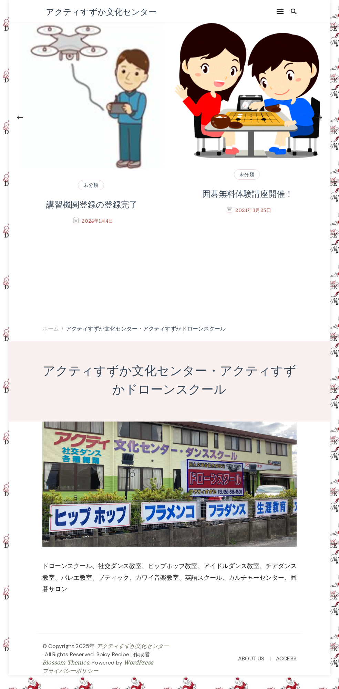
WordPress (138, 663)
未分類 (91, 185)
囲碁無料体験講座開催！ (247, 194)
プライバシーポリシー (70, 671)
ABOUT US (251, 658)
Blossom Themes (65, 663)
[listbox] (170, 158)
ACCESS (286, 658)
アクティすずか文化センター (101, 11)
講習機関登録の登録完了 (91, 205)
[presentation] (20, 117)
